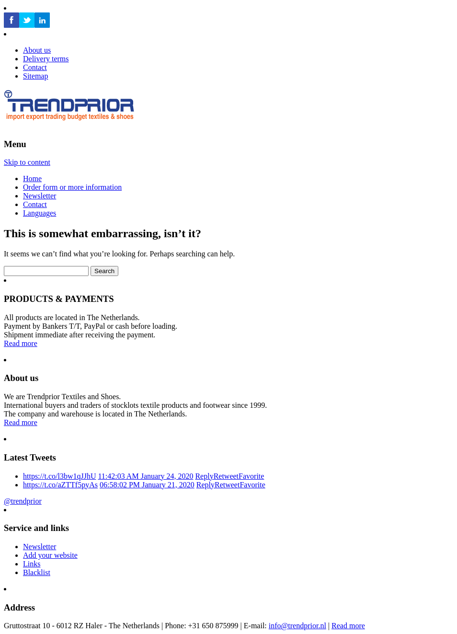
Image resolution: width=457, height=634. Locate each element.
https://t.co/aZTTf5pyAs (60, 485)
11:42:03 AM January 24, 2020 (145, 476)
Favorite (251, 476)
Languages (39, 213)
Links (31, 564)
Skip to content (27, 162)
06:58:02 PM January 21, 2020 (147, 485)
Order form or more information (72, 187)
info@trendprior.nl (297, 626)
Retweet (226, 476)
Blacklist (36, 572)
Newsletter (39, 196)
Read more (20, 343)
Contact (35, 204)
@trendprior (23, 501)
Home (32, 178)
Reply (204, 476)
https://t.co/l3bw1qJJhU (59, 476)
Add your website (50, 555)
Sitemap (35, 76)
